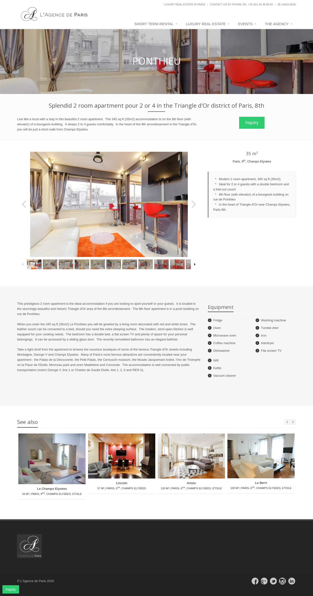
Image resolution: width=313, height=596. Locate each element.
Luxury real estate (206, 24)
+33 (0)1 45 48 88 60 (260, 4)
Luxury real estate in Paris (184, 4)
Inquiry (251, 122)
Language (288, 4)
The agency (277, 24)
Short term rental (154, 24)
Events (245, 24)
